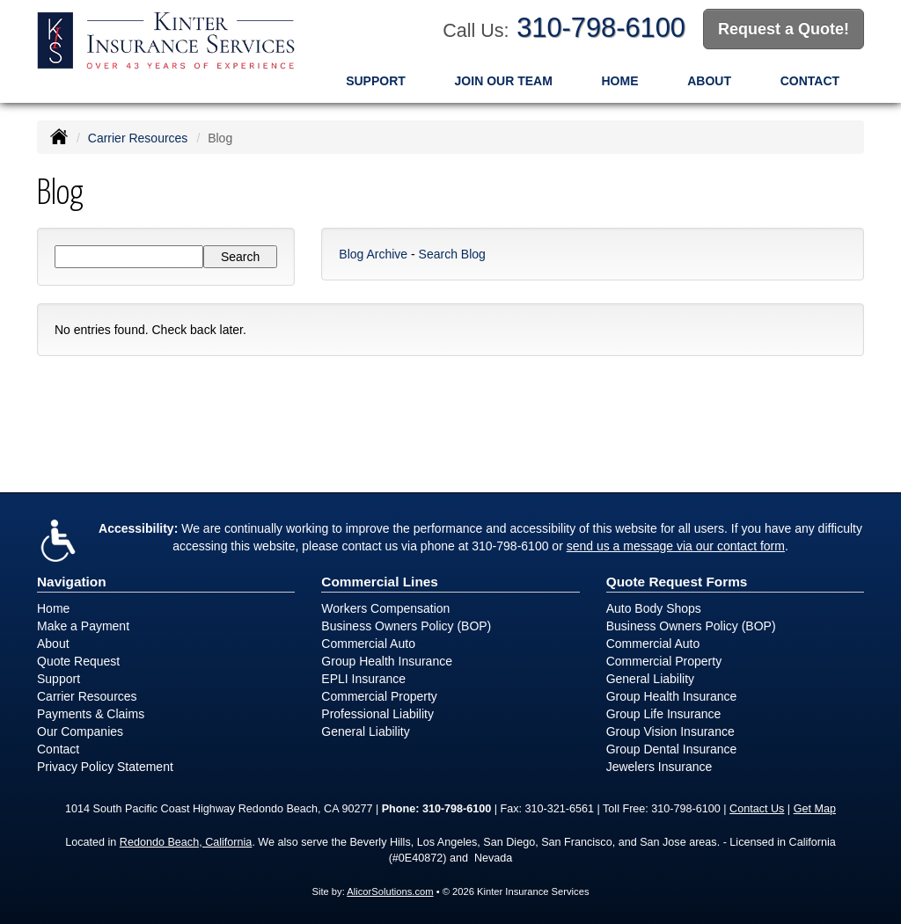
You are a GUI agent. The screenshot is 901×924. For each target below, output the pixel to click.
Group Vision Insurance (670, 731)
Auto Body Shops (653, 607)
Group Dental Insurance (671, 748)
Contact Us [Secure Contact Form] (756, 808)
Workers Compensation (385, 607)
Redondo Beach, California (186, 841)
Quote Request (78, 660)
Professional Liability (377, 713)
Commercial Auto (368, 643)
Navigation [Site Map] (71, 580)
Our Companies (80, 731)
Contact (809, 80)
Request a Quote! (783, 29)
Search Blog (452, 253)
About (709, 80)
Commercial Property (378, 695)
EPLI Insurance (363, 678)
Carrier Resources (138, 137)
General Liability (365, 731)
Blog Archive (373, 253)
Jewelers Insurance (659, 766)
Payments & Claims (90, 713)
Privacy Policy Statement (105, 766)
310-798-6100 (600, 27)
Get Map (815, 808)
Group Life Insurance (664, 713)
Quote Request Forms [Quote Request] (677, 580)
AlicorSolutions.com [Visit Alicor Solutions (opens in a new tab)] (390, 890)
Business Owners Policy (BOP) (406, 625)
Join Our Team (504, 80)
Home (620, 80)
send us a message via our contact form (676, 545)
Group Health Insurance (386, 660)
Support (376, 80)
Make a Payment (83, 625)
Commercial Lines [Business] (379, 580)
